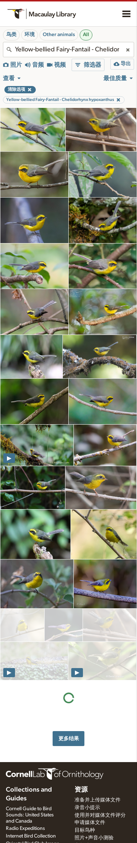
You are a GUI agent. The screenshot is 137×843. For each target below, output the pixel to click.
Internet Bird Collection (31, 775)
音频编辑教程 (90, 784)
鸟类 (11, 34)
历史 (11, 840)
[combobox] (68, 49)
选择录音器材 (90, 800)
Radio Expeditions (25, 767)
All (86, 34)
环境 (29, 34)
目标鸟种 (85, 769)
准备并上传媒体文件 (98, 738)
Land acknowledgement (101, 828)
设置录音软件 (90, 792)
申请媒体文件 (90, 761)
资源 (81, 728)
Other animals (59, 34)
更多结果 (68, 666)
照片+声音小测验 (94, 777)
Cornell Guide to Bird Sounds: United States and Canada (30, 753)
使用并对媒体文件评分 (100, 754)
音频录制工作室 (92, 807)
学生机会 (85, 814)
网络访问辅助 (90, 836)
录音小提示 (87, 746)
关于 (12, 830)
